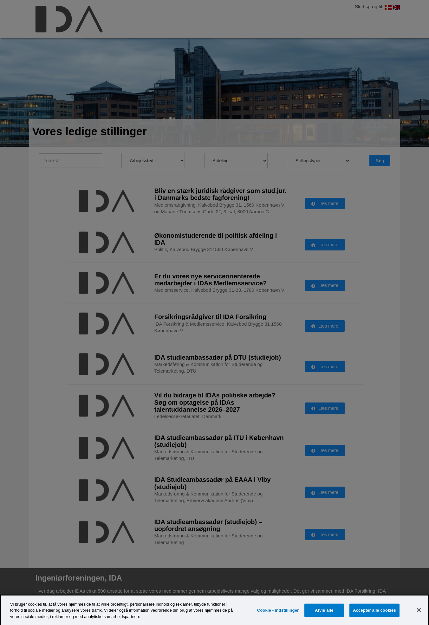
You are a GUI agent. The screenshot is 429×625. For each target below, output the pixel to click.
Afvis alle (324, 613)
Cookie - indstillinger (278, 613)
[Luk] (419, 614)
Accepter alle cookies (374, 613)
